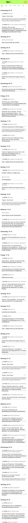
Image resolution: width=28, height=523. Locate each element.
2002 (6, 5)
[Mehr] (25, 15)
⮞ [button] (26, 5)
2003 (10, 5)
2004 (15, 5)
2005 (19, 5)
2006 (23, 5)
